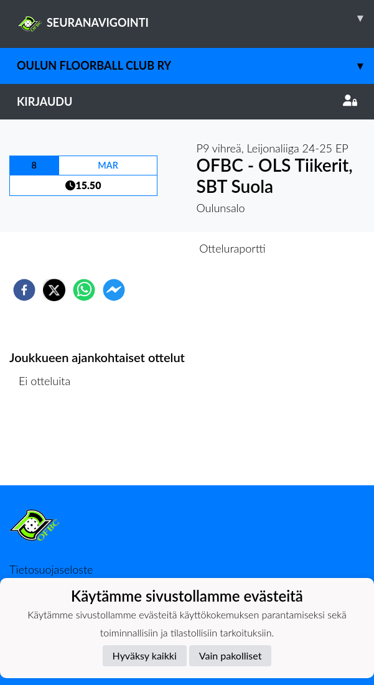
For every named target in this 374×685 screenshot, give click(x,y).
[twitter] (54, 290)
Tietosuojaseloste (51, 569)
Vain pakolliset (230, 655)
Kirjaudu (187, 101)
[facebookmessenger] (114, 290)
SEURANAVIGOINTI (195, 18)
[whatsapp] (84, 290)
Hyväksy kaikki (145, 655)
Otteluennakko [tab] (143, 248)
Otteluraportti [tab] (232, 248)
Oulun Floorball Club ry (195, 65)
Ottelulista (49, 443)
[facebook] (24, 290)
